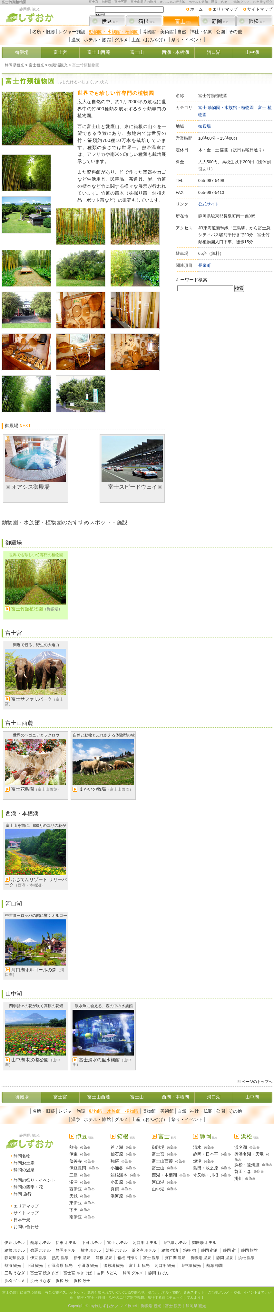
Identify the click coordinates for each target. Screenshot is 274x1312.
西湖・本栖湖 (175, 52)
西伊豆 (75, 1189)
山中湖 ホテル (174, 1242)
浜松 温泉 (246, 1258)
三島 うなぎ (15, 1273)
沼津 (73, 1182)
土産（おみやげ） (150, 39)
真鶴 (115, 1189)
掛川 (238, 1178)
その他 (235, 31)
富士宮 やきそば (78, 1273)
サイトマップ (259, 9)
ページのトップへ (256, 1081)
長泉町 (204, 265)
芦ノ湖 (117, 1147)
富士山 (137, 52)
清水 (197, 1147)
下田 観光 (34, 1265)
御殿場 (22, 52)
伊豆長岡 (77, 1168)
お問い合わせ (26, 1226)
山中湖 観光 (191, 1265)
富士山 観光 (139, 1265)
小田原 (117, 1182)
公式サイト (208, 204)
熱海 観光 (13, 1265)
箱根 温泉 (104, 1258)
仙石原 (117, 1154)
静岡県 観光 (196, 1306)
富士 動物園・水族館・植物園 (226, 107)
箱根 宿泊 (169, 1250)
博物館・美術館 (158, 31)
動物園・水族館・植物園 (114, 31)
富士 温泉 (151, 1258)
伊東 (73, 1154)
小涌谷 (117, 1168)
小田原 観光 (88, 1265)
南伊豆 (75, 1217)
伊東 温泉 (82, 1258)
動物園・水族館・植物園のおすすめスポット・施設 (65, 522)
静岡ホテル (65, 1250)
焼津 (197, 1161)
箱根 (146, 21)
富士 (183, 21)
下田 (73, 1209)
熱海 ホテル (40, 1242)
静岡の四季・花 (28, 1187)
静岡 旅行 (23, 1194)
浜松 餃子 (82, 1280)
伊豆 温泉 (38, 1258)
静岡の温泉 (24, 1169)
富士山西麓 (98, 52)
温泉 (75, 39)
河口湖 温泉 (175, 1258)
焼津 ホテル (91, 1250)
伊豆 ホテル (15, 1242)
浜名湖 (240, 1147)
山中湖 (252, 52)
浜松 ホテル (116, 1250)
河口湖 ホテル (145, 1242)
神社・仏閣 (201, 31)
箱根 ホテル (15, 1250)
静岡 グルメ (133, 1273)
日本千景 (22, 1219)
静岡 (220, 21)
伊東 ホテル (66, 1242)
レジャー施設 (71, 31)
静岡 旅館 (249, 1250)
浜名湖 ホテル (144, 1250)
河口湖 (213, 52)
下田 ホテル (92, 1242)
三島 (73, 1175)
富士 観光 (173, 1306)
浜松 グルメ (15, 1280)
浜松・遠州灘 (246, 1164)
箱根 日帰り (127, 1258)
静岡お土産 (24, 1163)
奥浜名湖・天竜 (249, 1154)
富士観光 (36, 65)
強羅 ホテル (40, 1250)
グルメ (121, 39)
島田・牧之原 (205, 1168)
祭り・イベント (187, 39)
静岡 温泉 (224, 1258)
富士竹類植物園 (14, 2)
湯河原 (117, 1196)
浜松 (257, 21)
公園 (220, 31)
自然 (181, 31)
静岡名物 (22, 1156)
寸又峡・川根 (205, 1175)
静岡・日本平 (205, 1154)
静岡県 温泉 (15, 1258)
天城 (73, 1196)
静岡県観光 (14, 65)
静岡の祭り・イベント (34, 1180)
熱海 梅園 (214, 1265)
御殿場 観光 (113, 1265)
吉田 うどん (107, 1273)
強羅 (115, 1161)
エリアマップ (225, 9)
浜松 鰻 (62, 1280)
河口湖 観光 (165, 1265)
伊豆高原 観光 (60, 1265)
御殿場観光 (58, 65)
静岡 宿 (229, 1250)
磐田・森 (242, 1171)
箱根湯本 (119, 1175)
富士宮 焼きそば (44, 1273)
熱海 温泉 (60, 1258)
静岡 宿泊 (209, 1250)
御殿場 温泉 (201, 1258)
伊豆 (110, 21)
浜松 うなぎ (40, 1280)
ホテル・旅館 (97, 39)
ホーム (196, 9)
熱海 (73, 1147)
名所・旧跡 (43, 31)
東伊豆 (75, 1202)
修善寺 (75, 1161)
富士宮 (60, 52)
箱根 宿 (189, 1250)
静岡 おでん (158, 1273)
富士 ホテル (117, 1242)
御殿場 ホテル (204, 1242)
